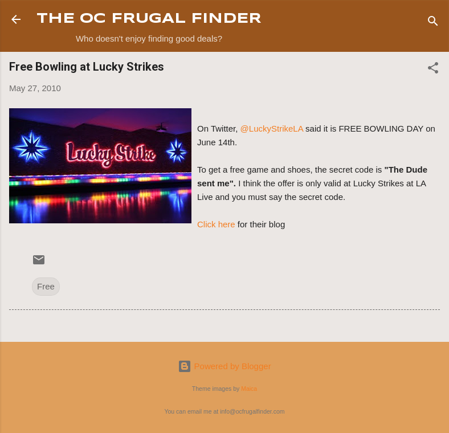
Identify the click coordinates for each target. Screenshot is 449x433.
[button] (433, 70)
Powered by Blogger (224, 366)
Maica (249, 388)
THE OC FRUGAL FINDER (149, 19)
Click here (216, 224)
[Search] (433, 23)
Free (46, 286)
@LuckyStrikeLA (272, 128)
